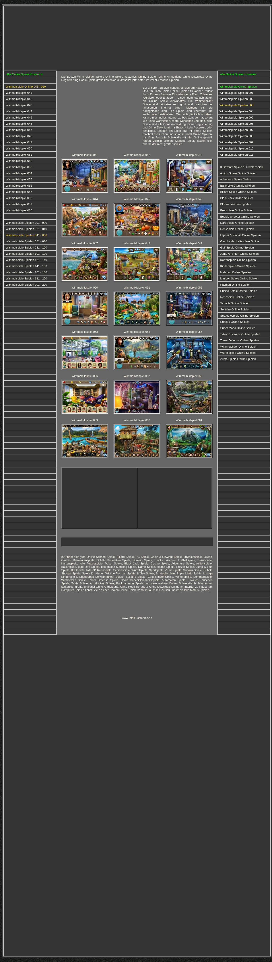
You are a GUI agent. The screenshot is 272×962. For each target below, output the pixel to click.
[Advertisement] (92, 38)
